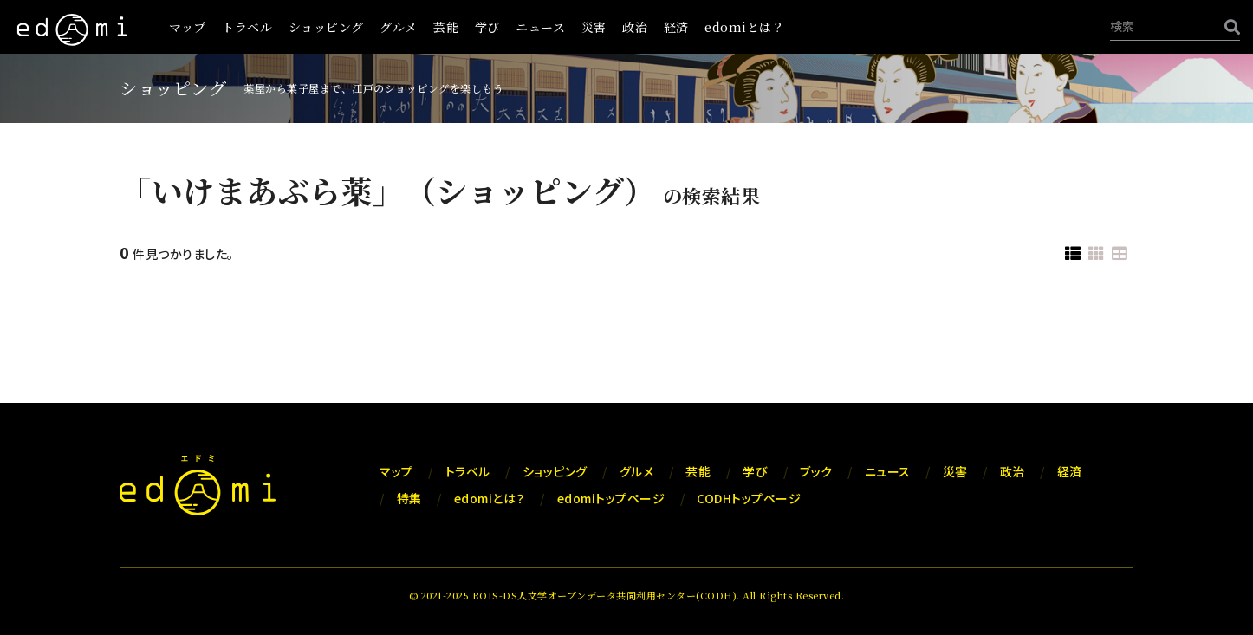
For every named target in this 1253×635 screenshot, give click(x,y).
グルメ (399, 27)
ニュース (540, 27)
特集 (409, 498)
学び (487, 27)
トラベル (247, 27)
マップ (187, 27)
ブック (816, 471)
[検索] (1228, 26)
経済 (676, 27)
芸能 (445, 27)
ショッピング (326, 27)
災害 (594, 27)
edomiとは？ (744, 27)
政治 (634, 27)
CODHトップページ (749, 498)
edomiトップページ (611, 498)
